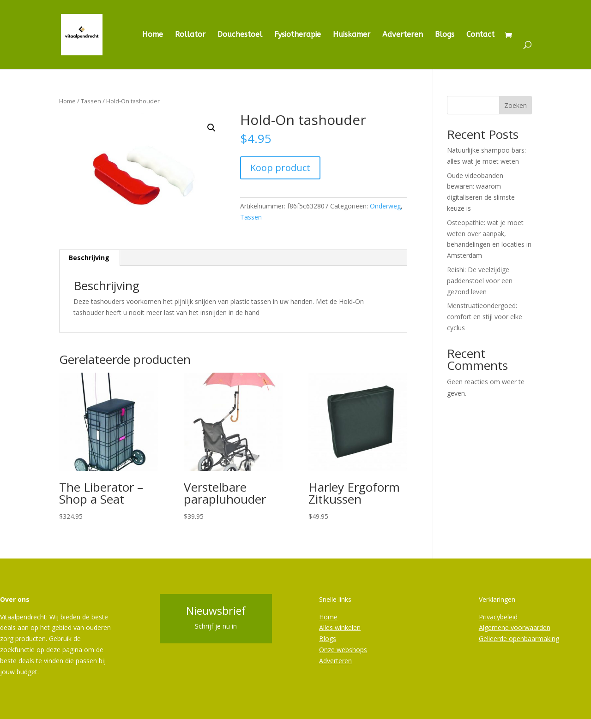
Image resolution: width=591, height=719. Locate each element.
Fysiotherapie (297, 35)
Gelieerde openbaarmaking (519, 638)
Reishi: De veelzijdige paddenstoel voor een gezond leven (480, 280)
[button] (211, 127)
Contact (480, 35)
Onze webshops (343, 649)
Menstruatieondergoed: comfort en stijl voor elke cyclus (484, 316)
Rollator (190, 35)
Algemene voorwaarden (514, 627)
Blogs (444, 35)
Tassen (91, 101)
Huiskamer (351, 35)
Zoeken (515, 105)
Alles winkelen (340, 627)
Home (152, 35)
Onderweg (385, 206)
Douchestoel (239, 35)
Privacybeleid (498, 616)
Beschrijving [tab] (89, 257)
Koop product (280, 167)
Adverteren (402, 35)
